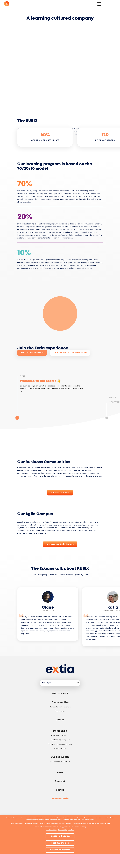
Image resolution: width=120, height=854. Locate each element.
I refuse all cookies (60, 850)
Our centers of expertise (60, 707)
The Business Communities (60, 744)
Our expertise (60, 702)
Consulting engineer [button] (32, 353)
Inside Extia (60, 731)
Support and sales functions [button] (70, 353)
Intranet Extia (60, 799)
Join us (60, 720)
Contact (60, 781)
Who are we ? (60, 694)
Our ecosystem (60, 757)
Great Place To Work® (60, 735)
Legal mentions (51, 830)
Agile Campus (60, 748)
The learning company (60, 740)
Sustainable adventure (60, 762)
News (60, 773)
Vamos (60, 790)
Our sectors (60, 711)
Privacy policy (62, 830)
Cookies (71, 830)
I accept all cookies (60, 836)
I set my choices (60, 843)
